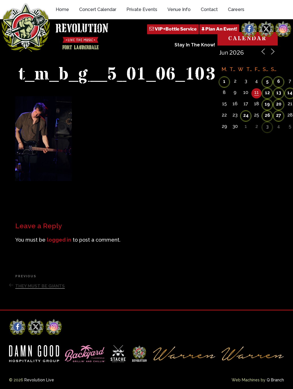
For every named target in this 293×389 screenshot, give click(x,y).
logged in (59, 240)
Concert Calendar (97, 9)
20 (278, 104)
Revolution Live (39, 380)
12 (267, 92)
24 (246, 115)
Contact (209, 9)
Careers (236, 9)
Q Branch (275, 380)
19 (267, 104)
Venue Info (179, 9)
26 (267, 115)
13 (278, 92)
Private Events (141, 9)
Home (62, 9)
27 (278, 115)
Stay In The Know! (194, 45)
